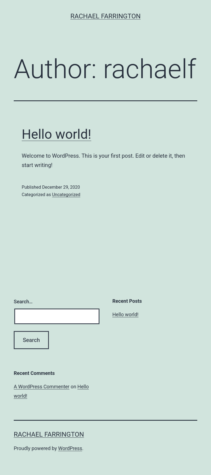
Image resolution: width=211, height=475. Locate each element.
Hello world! (56, 134)
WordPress (70, 448)
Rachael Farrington (105, 16)
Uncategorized (66, 194)
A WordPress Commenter (42, 386)
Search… (23, 301)
